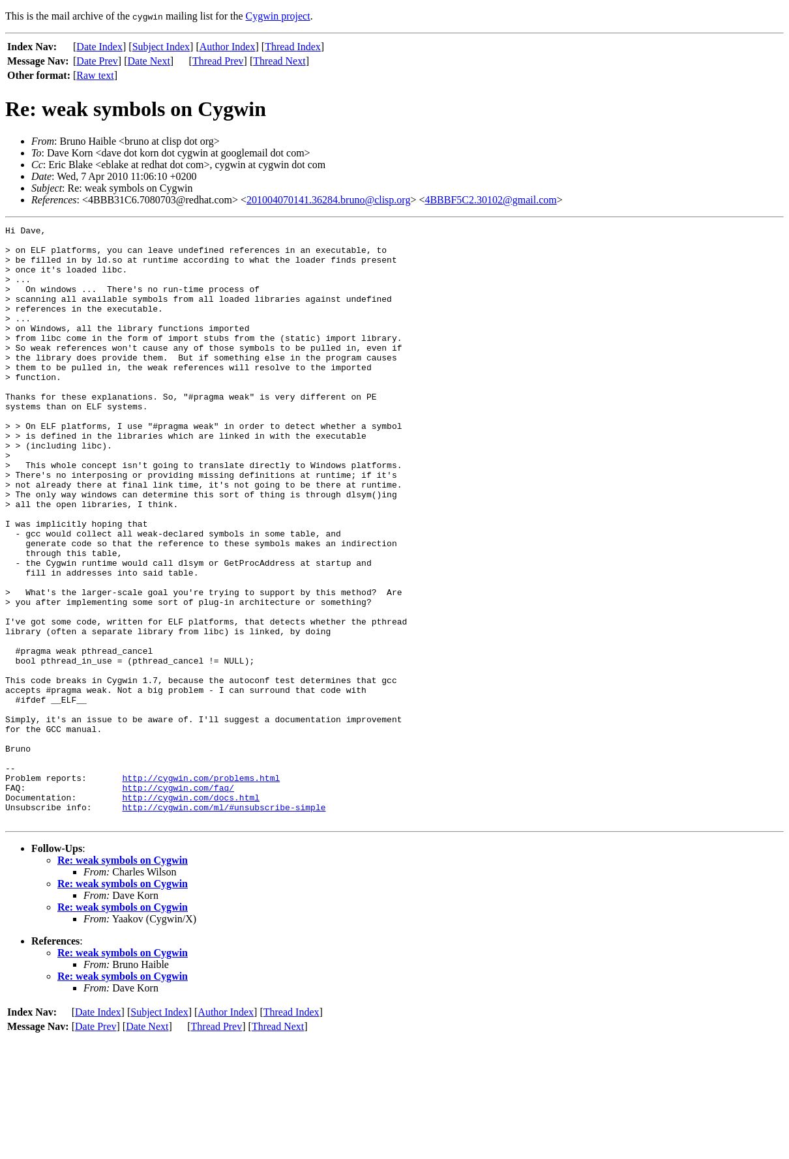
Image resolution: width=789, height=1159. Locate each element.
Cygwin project (278, 16)
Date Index (99, 46)
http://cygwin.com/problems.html (201, 889)
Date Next (149, 60)
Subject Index (161, 46)
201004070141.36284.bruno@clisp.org (328, 199)
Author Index (228, 46)
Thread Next (279, 60)
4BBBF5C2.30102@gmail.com (490, 199)
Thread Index (293, 46)
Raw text (94, 75)
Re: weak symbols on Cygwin (122, 979)
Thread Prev (218, 60)
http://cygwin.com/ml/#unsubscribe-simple (223, 924)
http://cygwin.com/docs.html (191, 912)
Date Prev (97, 60)
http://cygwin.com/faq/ (178, 901)
